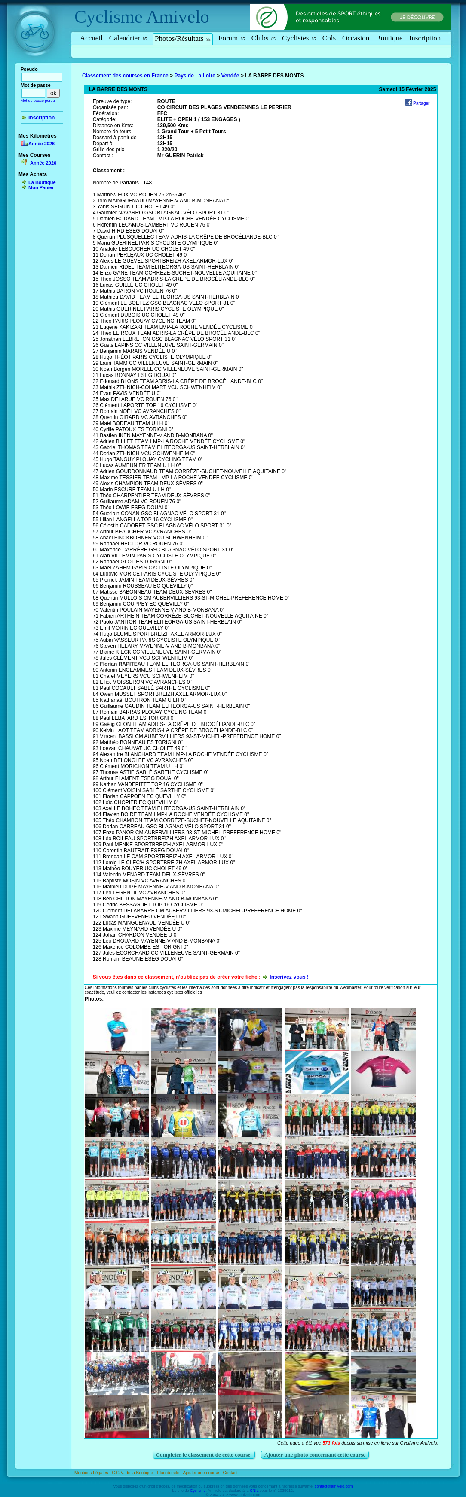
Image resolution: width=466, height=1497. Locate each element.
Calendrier (128, 38)
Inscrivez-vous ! (289, 977)
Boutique (389, 38)
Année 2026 (41, 143)
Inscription (425, 38)
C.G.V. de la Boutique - (134, 1472)
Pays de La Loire (194, 76)
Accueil (91, 38)
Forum (231, 38)
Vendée (230, 76)
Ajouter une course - (203, 1472)
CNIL (254, 1490)
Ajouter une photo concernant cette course (315, 1454)
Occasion (355, 38)
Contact (230, 1472)
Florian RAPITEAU (122, 664)
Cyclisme (108, 17)
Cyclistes (299, 38)
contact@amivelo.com (334, 1486)
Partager (421, 103)
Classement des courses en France (125, 76)
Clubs (263, 38)
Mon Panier (41, 187)
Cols (329, 38)
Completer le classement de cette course (204, 1454)
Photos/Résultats (183, 38)
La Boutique (42, 182)
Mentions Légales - (93, 1472)
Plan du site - (170, 1472)
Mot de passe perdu (38, 100)
